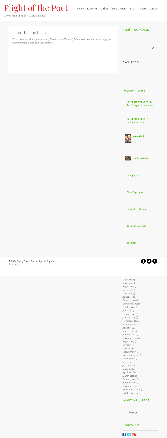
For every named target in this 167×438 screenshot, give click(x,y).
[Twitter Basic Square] (129, 434)
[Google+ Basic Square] (134, 434)
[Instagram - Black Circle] (154, 261)
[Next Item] (153, 47)
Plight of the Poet (36, 7)
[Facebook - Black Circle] (143, 261)
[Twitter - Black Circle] (149, 261)
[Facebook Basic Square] (124, 434)
